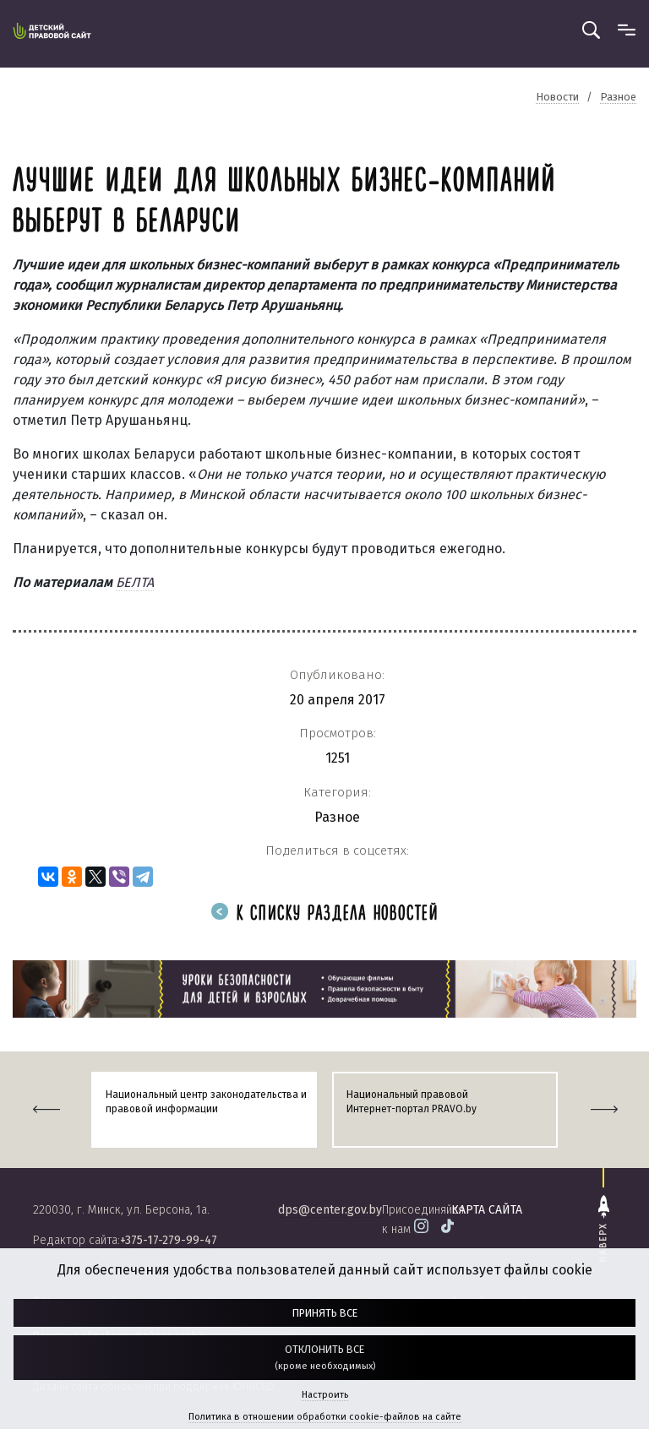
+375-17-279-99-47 (168, 1240)
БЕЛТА (135, 582)
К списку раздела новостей (324, 914)
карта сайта (486, 1210)
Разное (337, 817)
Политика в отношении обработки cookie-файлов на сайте (324, 1416)
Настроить (325, 1394)
